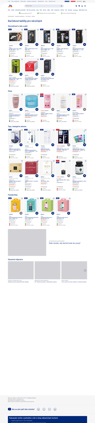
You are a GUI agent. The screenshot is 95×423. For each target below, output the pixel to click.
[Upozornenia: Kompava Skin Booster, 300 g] (44, 186)
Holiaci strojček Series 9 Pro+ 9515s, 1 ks (31, 49)
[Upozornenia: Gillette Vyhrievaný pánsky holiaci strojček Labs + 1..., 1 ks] (76, 53)
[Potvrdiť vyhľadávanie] (61, 5)
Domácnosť (56, 10)
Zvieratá (62, 10)
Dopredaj (70, 10)
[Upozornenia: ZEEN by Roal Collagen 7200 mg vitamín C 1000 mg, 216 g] (12, 186)
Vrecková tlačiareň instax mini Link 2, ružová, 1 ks (15, 218)
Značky (12, 10)
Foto (66, 10)
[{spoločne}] (79, 1)
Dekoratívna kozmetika (20, 10)
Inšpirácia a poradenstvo (31, 1)
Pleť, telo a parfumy (31, 10)
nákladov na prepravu (32, 397)
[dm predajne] (76, 6)
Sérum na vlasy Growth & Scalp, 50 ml (78, 114)
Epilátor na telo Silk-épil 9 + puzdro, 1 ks (63, 49)
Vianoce (33, 16)
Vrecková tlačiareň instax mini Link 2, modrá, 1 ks (31, 218)
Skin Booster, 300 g (45, 181)
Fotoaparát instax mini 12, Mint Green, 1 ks (62, 218)
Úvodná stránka (11, 16)
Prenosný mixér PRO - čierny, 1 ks (63, 181)
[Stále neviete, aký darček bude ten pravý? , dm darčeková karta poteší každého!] (47, 242)
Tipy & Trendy (28, 16)
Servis (46, 1)
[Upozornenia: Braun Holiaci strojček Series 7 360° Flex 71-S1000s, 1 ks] (44, 53)
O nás (9, 1)
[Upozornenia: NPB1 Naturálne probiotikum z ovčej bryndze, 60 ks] (76, 186)
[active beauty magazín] (84, 1)
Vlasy (37, 10)
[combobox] (44, 5)
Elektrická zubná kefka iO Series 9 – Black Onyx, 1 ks (15, 150)
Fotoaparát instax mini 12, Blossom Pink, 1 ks (46, 218)
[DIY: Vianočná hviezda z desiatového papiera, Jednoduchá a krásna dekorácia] (47, 272)
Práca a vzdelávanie (15, 1)
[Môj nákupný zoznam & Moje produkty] (79, 6)
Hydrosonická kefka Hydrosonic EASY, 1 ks (45, 150)
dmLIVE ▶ (75, 10)
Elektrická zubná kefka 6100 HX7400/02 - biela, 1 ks (63, 150)
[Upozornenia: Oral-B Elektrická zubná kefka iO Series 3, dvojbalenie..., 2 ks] (28, 154)
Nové (9, 10)
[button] (38, 409)
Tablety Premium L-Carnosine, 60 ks (31, 182)
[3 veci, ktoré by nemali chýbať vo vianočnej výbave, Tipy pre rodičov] (74, 272)
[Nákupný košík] (85, 6)
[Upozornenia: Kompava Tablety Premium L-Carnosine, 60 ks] (28, 186)
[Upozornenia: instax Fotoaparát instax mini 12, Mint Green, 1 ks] (60, 222)
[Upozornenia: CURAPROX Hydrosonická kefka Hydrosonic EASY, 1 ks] (44, 154)
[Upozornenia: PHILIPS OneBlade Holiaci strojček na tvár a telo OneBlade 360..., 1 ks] (12, 83)
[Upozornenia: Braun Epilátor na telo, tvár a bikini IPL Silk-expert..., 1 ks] (12, 53)
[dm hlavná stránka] (10, 5)
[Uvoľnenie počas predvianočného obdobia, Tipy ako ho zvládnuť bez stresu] (21, 272)
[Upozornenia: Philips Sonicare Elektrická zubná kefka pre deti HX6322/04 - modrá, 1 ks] (76, 154)
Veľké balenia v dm (83, 10)
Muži (41, 10)
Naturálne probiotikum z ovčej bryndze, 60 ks (79, 182)
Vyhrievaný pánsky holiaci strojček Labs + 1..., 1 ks (78, 49)
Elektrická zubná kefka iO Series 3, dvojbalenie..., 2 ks (31, 151)
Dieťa (52, 10)
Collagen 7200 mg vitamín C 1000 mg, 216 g (15, 182)
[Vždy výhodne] (73, 1)
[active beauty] (67, 1)
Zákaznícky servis (52, 1)
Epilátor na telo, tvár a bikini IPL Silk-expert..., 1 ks (15, 49)
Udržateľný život (41, 1)
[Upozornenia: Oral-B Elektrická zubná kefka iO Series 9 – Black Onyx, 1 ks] (12, 154)
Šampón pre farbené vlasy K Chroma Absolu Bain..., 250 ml (15, 116)
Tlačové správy (23, 1)
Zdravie (44, 10)
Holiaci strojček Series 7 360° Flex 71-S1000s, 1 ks (47, 49)
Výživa (48, 10)
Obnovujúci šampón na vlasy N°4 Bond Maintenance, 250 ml (63, 116)
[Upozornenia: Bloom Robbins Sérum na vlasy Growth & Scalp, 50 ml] (76, 118)
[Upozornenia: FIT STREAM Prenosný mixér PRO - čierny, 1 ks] (60, 186)
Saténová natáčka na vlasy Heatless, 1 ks (46, 114)
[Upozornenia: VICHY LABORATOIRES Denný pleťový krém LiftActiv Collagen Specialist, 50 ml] (28, 83)
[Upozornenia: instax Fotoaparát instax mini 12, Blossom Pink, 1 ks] (44, 222)
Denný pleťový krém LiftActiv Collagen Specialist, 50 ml (31, 79)
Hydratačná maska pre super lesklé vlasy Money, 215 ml (31, 115)
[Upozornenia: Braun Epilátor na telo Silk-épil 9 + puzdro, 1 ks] (60, 53)
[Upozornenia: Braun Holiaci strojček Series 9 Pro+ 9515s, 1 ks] (28, 53)
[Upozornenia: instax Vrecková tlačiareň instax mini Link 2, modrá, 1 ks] (28, 222)
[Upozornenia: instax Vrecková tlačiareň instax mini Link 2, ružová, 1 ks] (12, 222)
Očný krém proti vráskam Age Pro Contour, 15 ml (47, 79)
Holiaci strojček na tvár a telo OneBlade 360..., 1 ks (15, 79)
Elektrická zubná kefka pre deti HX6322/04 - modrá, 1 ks (79, 150)
